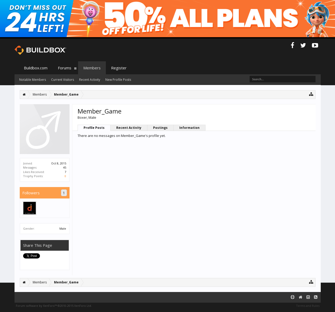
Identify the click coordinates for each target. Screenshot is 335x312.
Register (119, 67)
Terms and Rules (307, 306)
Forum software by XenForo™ (54, 306)
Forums (64, 67)
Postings (160, 127)
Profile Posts (94, 127)
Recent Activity (128, 127)
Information (189, 127)
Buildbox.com (35, 67)
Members (92, 67)
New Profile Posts (118, 79)
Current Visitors (62, 79)
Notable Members (32, 79)
